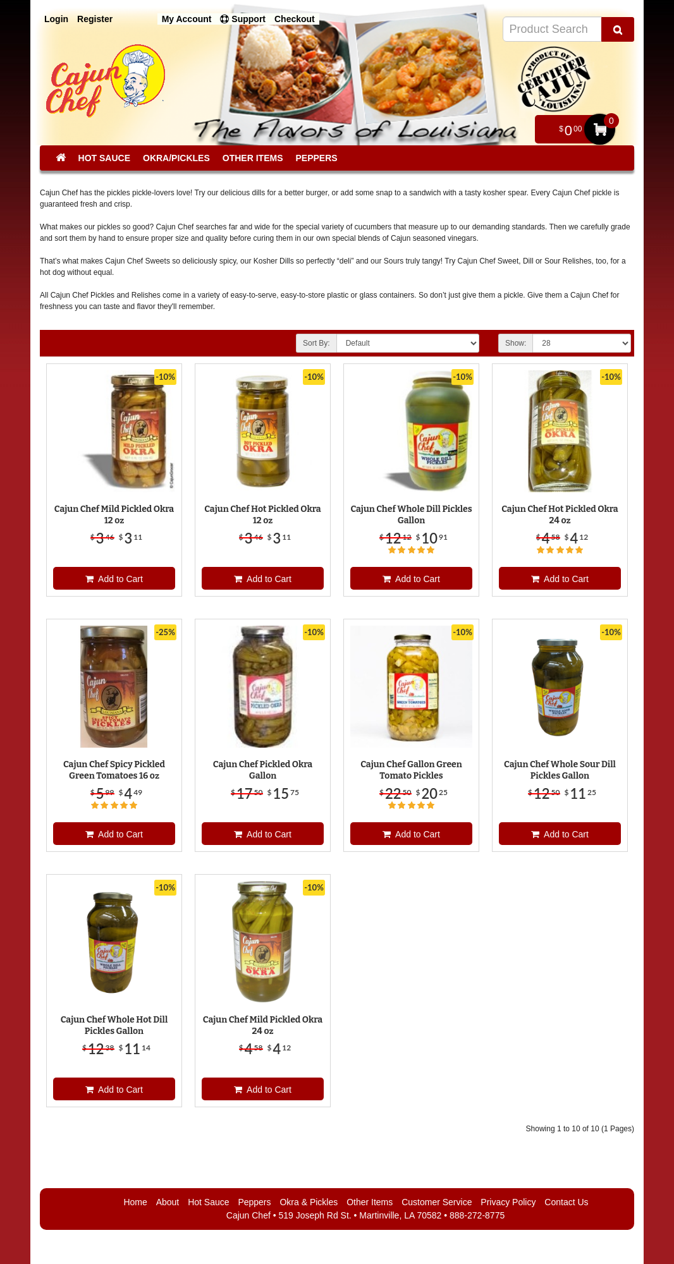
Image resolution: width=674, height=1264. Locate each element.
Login (56, 19)
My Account (187, 19)
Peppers (316, 158)
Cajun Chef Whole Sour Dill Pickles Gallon (560, 770)
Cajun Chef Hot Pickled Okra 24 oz (559, 515)
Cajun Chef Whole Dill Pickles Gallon (411, 515)
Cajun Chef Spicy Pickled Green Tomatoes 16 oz (114, 770)
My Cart (599, 129)
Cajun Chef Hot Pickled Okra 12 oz (262, 515)
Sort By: (316, 343)
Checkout (294, 19)
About (168, 1202)
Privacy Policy (508, 1202)
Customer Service (436, 1202)
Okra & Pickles (308, 1202)
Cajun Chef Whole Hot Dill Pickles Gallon (114, 1025)
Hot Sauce (104, 158)
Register (95, 19)
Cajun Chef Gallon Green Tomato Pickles (411, 770)
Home (135, 1202)
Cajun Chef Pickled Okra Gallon (262, 770)
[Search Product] (617, 29)
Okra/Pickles (176, 158)
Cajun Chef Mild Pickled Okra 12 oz (114, 515)
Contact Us (566, 1202)
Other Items (253, 158)
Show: (515, 343)
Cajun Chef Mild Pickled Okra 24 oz (262, 1025)
